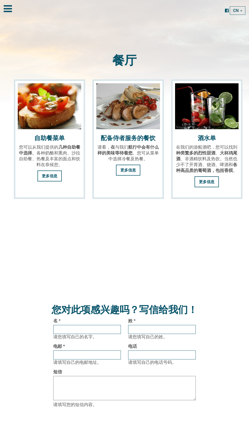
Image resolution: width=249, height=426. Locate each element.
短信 (57, 371)
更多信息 (49, 176)
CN (237, 11)
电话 (132, 346)
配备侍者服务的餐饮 (128, 138)
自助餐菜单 (49, 138)
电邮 (59, 346)
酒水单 (207, 138)
